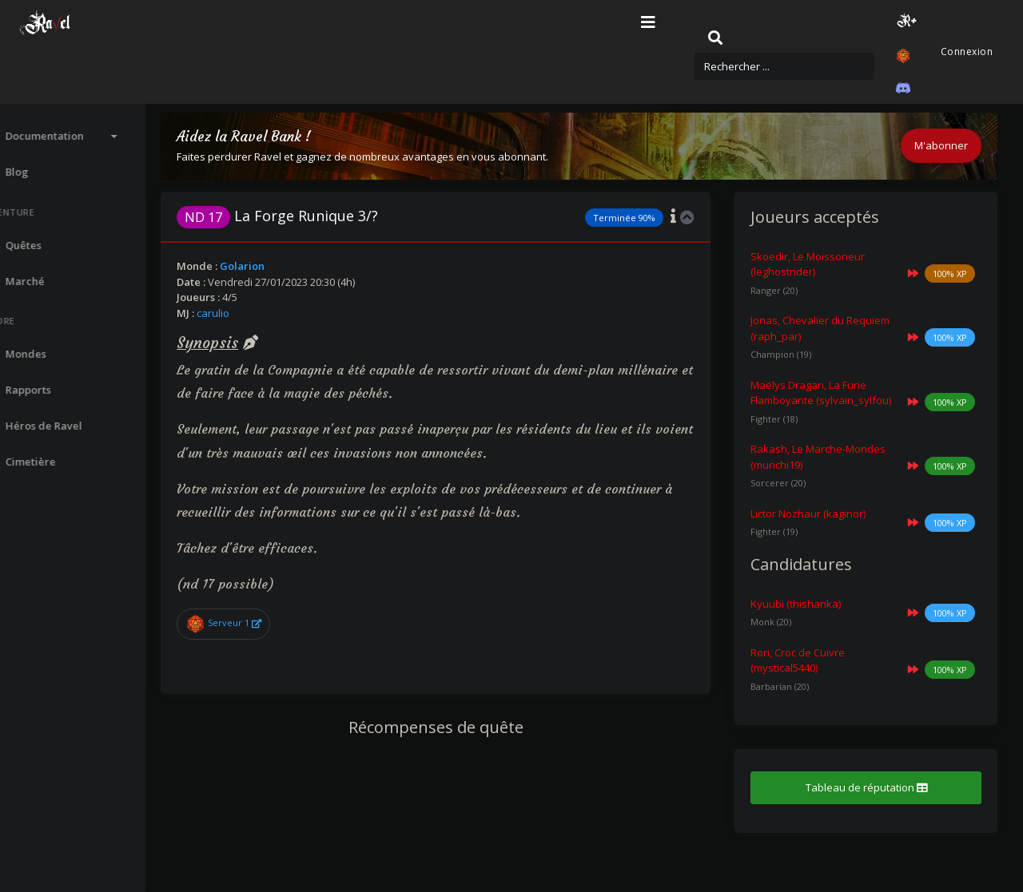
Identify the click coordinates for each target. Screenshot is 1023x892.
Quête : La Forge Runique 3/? (609, 82)
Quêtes (498, 82)
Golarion (299, 266)
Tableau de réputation (875, 803)
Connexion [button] (965, 23)
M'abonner (941, 145)
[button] (837, 23)
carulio (269, 313)
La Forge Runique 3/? (334, 215)
